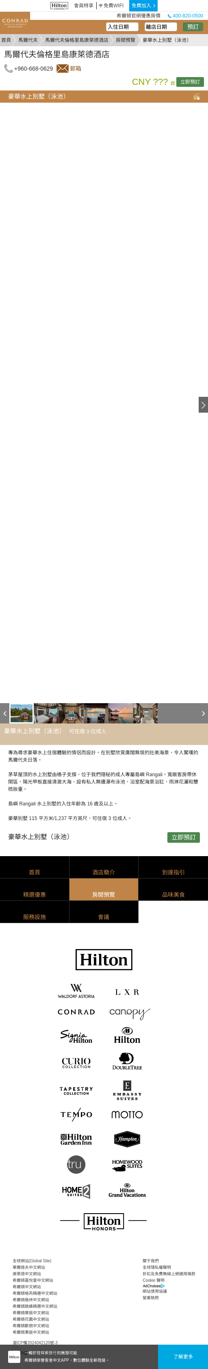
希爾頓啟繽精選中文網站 (35, 1306)
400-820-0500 (185, 16)
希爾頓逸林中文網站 (31, 1300)
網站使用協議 (155, 1291)
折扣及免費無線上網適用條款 (169, 1274)
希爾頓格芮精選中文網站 (35, 1293)
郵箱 (75, 68)
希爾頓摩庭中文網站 (31, 1313)
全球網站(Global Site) (32, 1261)
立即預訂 (190, 82)
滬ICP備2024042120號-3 (35, 1343)
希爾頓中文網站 (27, 1287)
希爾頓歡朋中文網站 (31, 1326)
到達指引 (173, 872)
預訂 (193, 27)
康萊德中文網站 (27, 1274)
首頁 (6, 40)
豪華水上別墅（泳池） (38, 96)
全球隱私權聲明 (157, 1267)
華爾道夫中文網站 (29, 1267)
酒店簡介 (103, 872)
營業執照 (151, 1298)
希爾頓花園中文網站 (31, 1319)
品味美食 (173, 894)
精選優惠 (34, 894)
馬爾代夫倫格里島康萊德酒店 (76, 40)
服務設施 (34, 917)
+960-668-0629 (33, 68)
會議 (103, 917)
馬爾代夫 (28, 40)
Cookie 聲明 (154, 1280)
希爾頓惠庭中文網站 (31, 1332)
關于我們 (151, 1261)
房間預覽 (125, 40)
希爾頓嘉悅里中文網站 (33, 1280)
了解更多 (183, 1357)
